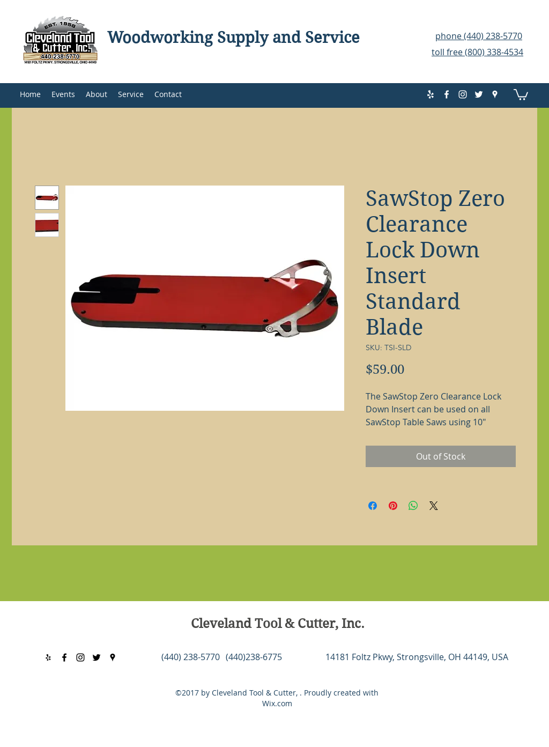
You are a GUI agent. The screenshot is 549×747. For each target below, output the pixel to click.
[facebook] (446, 94)
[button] (521, 94)
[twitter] (478, 94)
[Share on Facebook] (372, 505)
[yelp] (430, 94)
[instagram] (462, 94)
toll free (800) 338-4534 (477, 52)
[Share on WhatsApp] (413, 505)
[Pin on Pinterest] (393, 505)
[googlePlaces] (494, 94)
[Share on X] (433, 505)
